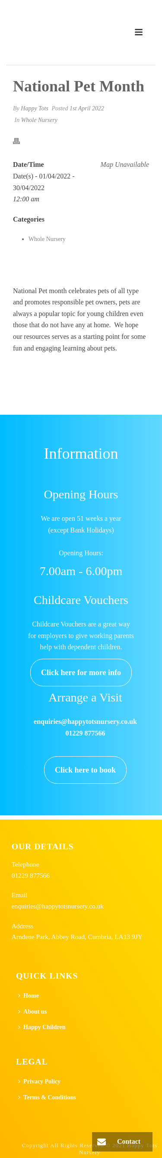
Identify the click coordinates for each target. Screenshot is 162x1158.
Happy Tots (34, 108)
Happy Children (41, 1027)
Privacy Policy (39, 1081)
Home (28, 995)
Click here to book (85, 770)
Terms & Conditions (47, 1097)
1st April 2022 (87, 108)
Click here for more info (81, 672)
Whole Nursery (39, 120)
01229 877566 (31, 875)
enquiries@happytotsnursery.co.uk (58, 906)
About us (32, 1011)
